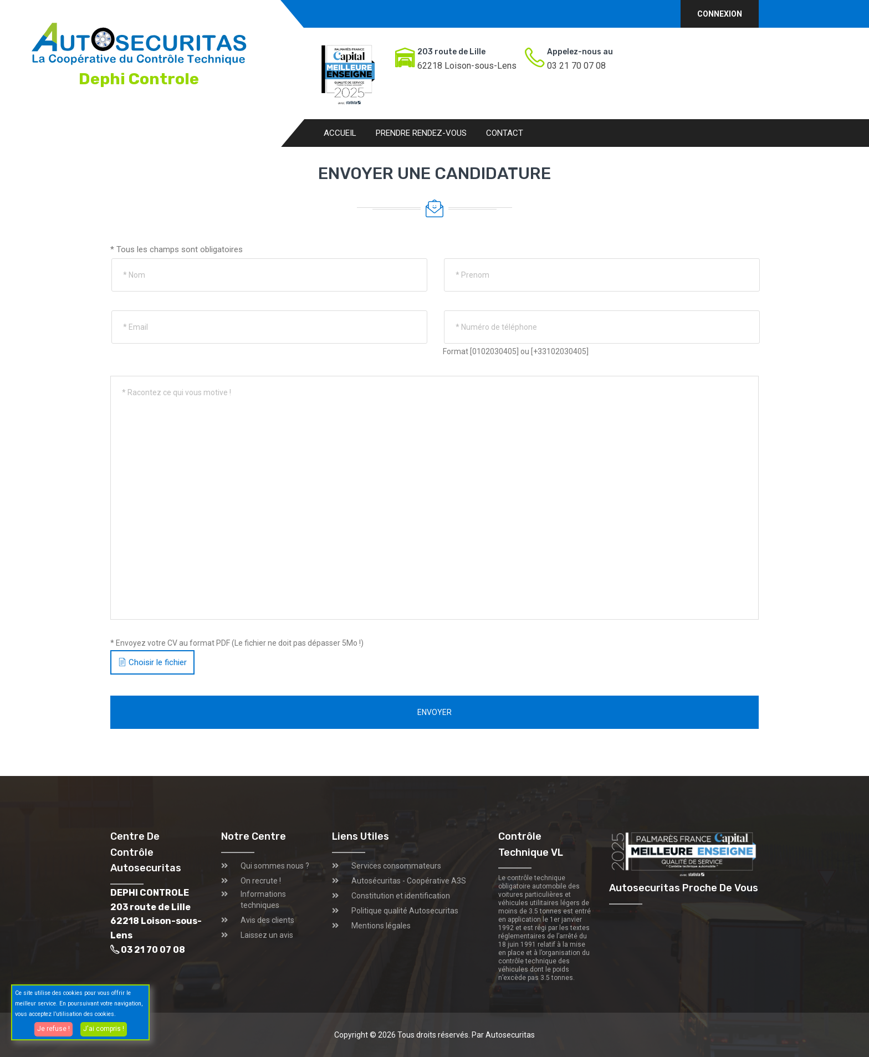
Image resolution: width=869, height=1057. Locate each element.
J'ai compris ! (103, 1029)
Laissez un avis (267, 935)
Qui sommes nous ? (275, 865)
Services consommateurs (396, 865)
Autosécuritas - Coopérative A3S (408, 880)
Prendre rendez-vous (421, 133)
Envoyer (434, 712)
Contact (504, 133)
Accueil (340, 133)
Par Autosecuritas (503, 1034)
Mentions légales (381, 925)
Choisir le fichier (152, 662)
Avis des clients (267, 920)
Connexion (719, 13)
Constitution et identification (400, 895)
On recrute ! (261, 880)
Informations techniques (263, 900)
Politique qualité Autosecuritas (404, 910)
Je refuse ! (53, 1029)
